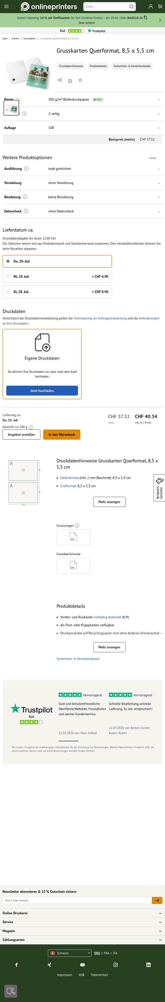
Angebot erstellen (21, 434)
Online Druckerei (80, 913)
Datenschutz (99, 975)
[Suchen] (132, 6)
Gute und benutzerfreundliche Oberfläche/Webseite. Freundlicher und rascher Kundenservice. (82, 709)
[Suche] (105, 6)
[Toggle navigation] (7, 6)
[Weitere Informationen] (26, 168)
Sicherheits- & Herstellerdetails (132, 66)
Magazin (80, 931)
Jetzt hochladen (42, 390)
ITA (115, 953)
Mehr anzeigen (109, 502)
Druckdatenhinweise (71, 66)
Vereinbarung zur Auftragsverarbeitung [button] (100, 318)
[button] (29, 72)
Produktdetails (98, 66)
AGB (81, 975)
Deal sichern (87, 23)
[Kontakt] (10, 991)
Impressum (64, 975)
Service (80, 922)
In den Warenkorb (62, 434)
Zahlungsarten (80, 940)
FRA (106, 953)
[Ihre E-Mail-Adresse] (77, 900)
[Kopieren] (145, 18)
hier (92, 750)
